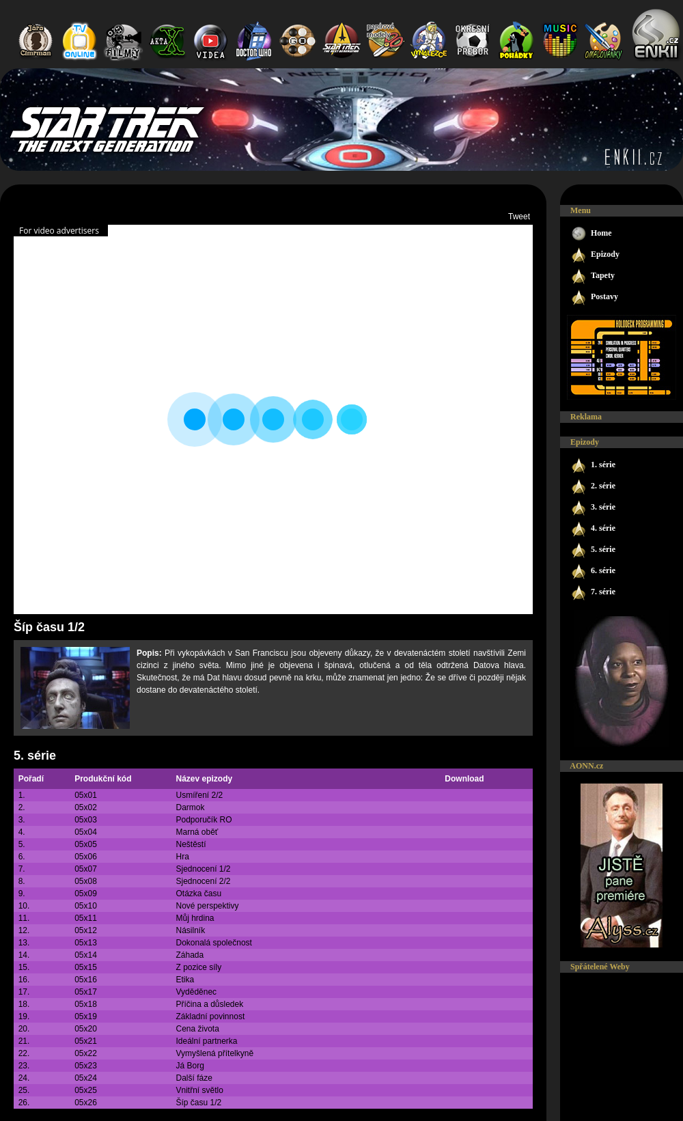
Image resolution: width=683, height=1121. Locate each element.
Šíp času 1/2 (198, 1102)
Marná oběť (197, 832)
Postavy (594, 297)
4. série (592, 529)
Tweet (519, 216)
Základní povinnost (210, 1016)
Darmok (190, 807)
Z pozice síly (198, 967)
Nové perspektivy (207, 906)
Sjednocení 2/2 (203, 881)
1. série (592, 465)
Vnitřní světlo (199, 1090)
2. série (592, 486)
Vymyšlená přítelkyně (214, 1053)
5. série (35, 755)
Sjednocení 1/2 (203, 869)
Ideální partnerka (206, 1041)
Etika (185, 979)
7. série (592, 592)
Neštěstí (191, 844)
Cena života (197, 1029)
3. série (592, 507)
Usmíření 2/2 (199, 795)
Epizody (594, 255)
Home (591, 234)
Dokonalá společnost (213, 942)
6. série (592, 571)
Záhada (190, 955)
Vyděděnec (196, 992)
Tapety (592, 276)
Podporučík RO (204, 820)
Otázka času (198, 893)
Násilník (190, 930)
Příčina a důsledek (209, 1004)
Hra (182, 856)
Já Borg (190, 1065)
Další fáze (194, 1078)
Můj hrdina (195, 918)
